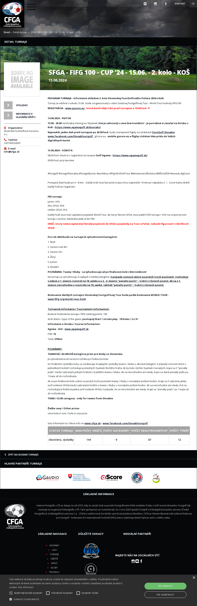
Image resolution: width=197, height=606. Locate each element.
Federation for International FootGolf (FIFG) (93, 517)
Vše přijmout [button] (165, 586)
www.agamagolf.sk (77, 329)
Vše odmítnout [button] (165, 594)
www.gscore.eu (75, 108)
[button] (67, 599)
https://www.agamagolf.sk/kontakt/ (78, 127)
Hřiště (54, 558)
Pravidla (54, 572)
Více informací (25, 587)
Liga (54, 549)
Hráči (54, 563)
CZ (193, 3)
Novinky (54, 545)
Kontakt (180, 3)
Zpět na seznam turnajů (21, 454)
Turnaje (54, 554)
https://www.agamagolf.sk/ (130, 155)
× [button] (193, 577)
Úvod (7, 32)
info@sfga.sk (12, 151)
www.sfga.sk (93, 423)
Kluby (54, 567)
